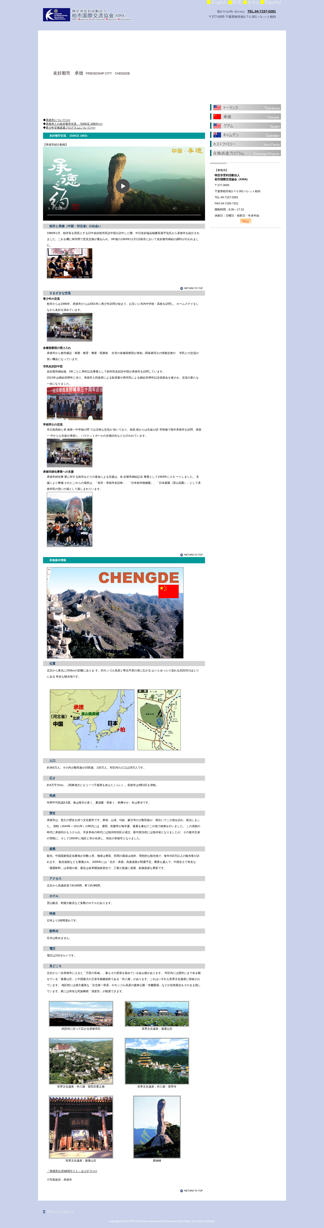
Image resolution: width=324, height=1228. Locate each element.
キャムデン (245, 134)
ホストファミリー (245, 143)
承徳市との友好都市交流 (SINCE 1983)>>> (74, 123)
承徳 (245, 116)
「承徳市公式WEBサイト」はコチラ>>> (72, 1170)
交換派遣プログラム (245, 153)
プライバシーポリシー (60, 1211)
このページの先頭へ (192, 288)
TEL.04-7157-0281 (261, 11)
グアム (245, 125)
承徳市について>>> (58, 119)
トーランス (245, 107)
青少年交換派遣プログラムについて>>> (70, 127)
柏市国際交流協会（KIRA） (93, 14)
